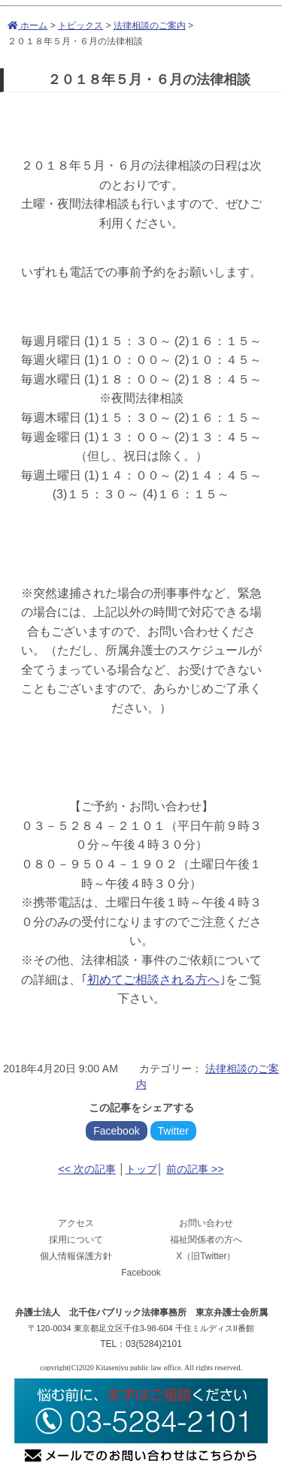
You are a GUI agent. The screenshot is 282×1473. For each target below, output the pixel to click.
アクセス (76, 1223)
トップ (141, 1169)
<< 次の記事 (87, 1169)
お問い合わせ (206, 1223)
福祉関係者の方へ (206, 1239)
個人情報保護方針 (76, 1256)
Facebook (116, 1131)
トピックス (80, 25)
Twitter (173, 1131)
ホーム (27, 25)
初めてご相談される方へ (153, 979)
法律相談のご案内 (150, 25)
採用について (76, 1239)
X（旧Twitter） (205, 1256)
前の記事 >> (194, 1169)
